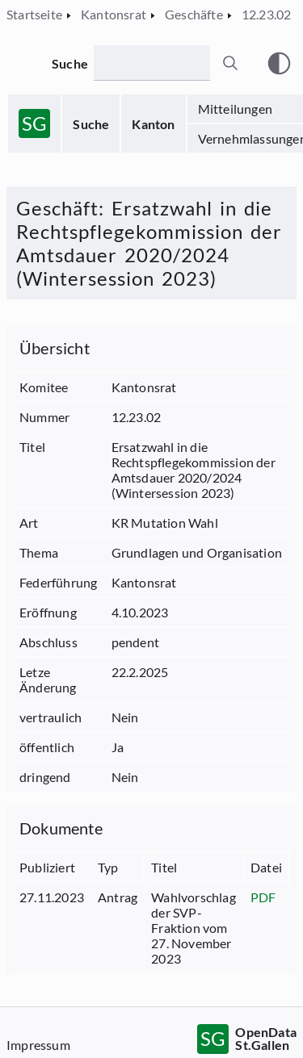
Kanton (153, 124)
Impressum (38, 1044)
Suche (91, 124)
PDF (263, 897)
